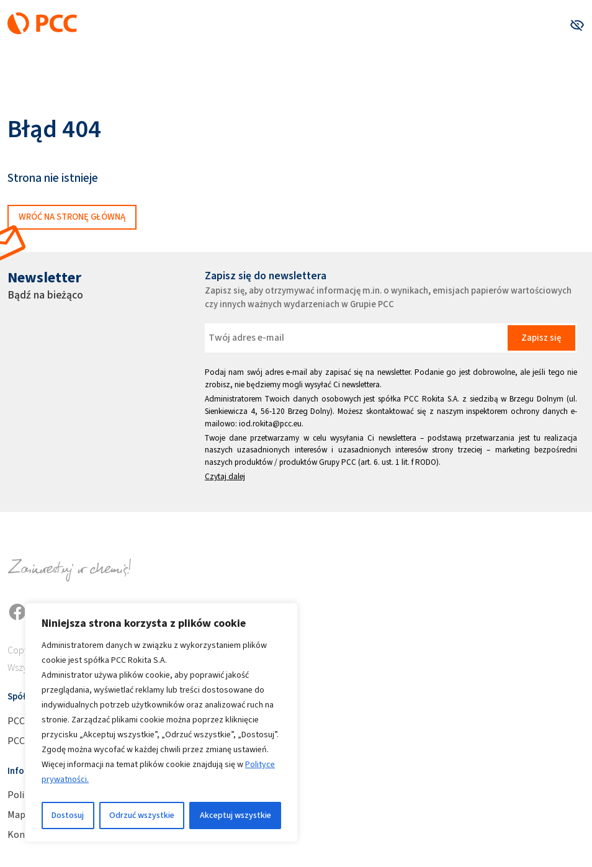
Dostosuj (68, 815)
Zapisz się (541, 337)
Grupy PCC (337, 462)
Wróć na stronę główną (72, 216)
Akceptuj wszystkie (235, 815)
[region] (161, 722)
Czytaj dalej (225, 476)
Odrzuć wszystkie (141, 815)
